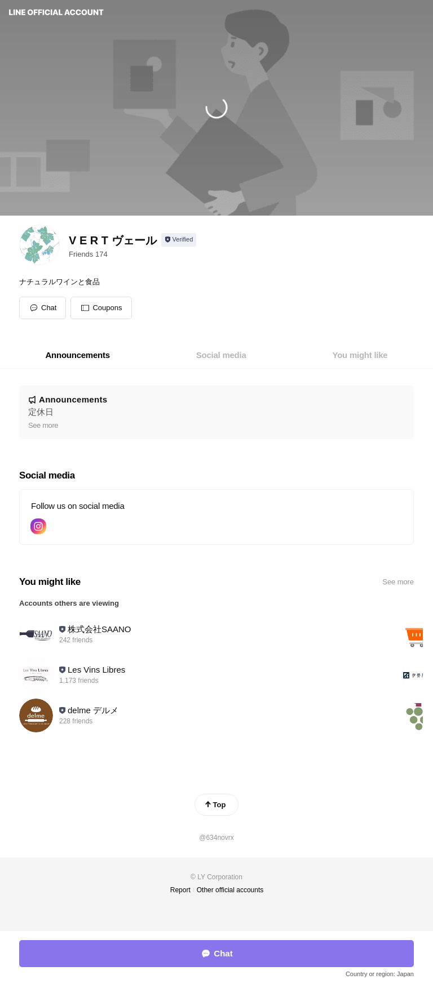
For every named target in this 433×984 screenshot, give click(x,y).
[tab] (78, 355)
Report (180, 890)
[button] (100, 308)
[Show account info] (179, 240)
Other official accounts (230, 890)
